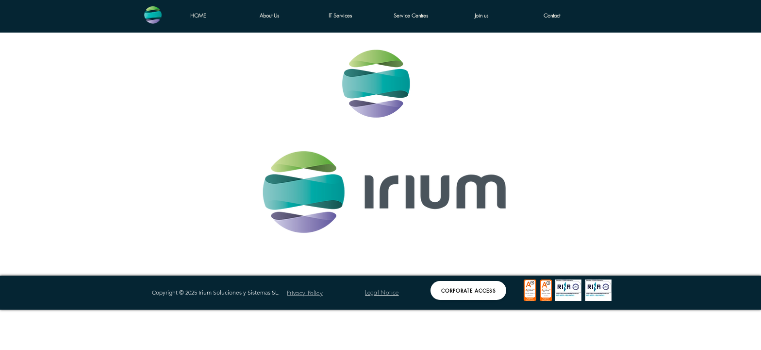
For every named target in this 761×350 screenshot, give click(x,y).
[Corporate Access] (468, 290)
